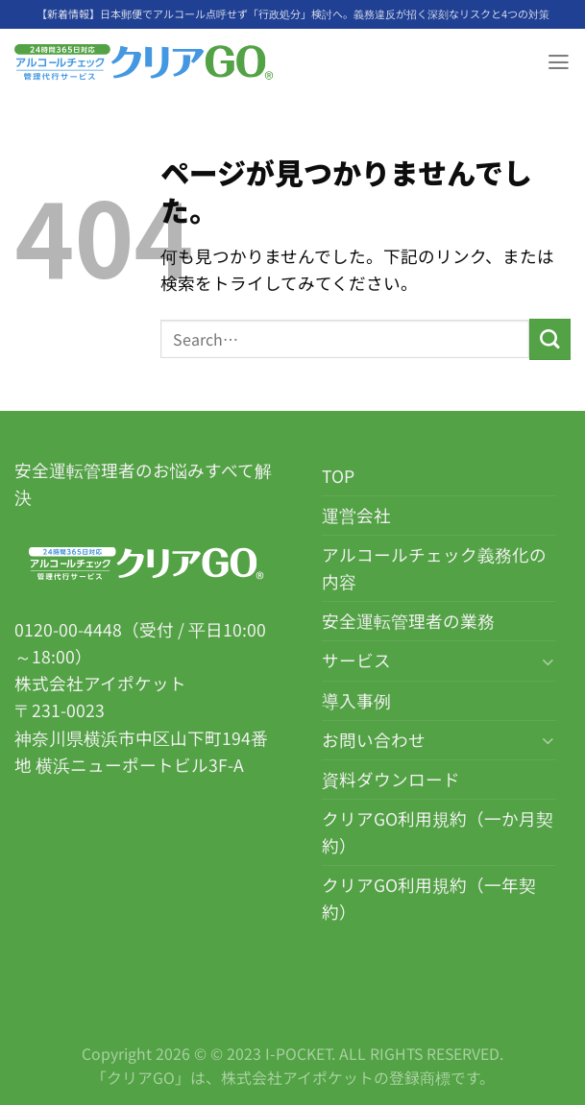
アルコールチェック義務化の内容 (434, 567)
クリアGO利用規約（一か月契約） (437, 831)
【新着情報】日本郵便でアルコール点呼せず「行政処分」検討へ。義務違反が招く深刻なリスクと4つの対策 (293, 13)
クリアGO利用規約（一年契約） (429, 898)
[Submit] (550, 339)
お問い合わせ (374, 740)
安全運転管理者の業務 (408, 621)
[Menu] (558, 62)
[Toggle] (548, 661)
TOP (338, 476)
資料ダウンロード (391, 779)
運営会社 (356, 515)
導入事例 (356, 700)
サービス (356, 660)
